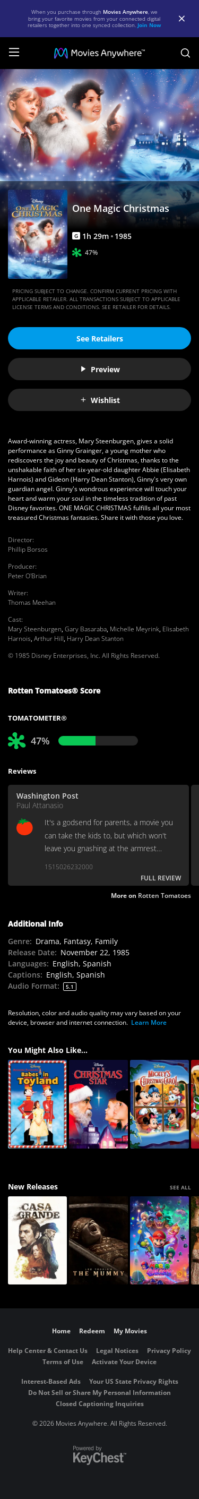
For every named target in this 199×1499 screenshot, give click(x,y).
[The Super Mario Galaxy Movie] (159, 1240)
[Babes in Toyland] (37, 1104)
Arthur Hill (49, 638)
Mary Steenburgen (35, 628)
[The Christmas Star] (98, 1104)
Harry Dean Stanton (95, 638)
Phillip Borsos (28, 549)
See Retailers (99, 338)
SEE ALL (180, 1187)
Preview (100, 369)
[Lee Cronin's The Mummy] (98, 1240)
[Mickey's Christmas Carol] (159, 1104)
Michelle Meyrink (134, 628)
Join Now (149, 25)
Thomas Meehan (32, 602)
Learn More (149, 1022)
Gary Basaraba (86, 628)
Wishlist (100, 400)
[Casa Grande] (37, 1240)
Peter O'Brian (27, 575)
